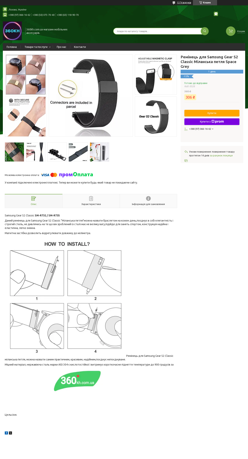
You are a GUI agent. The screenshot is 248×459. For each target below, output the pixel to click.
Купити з (212, 121)
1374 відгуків (184, 2)
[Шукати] (205, 31)
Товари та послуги (35, 47)
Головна (12, 47)
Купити (212, 113)
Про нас (61, 47)
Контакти (80, 47)
